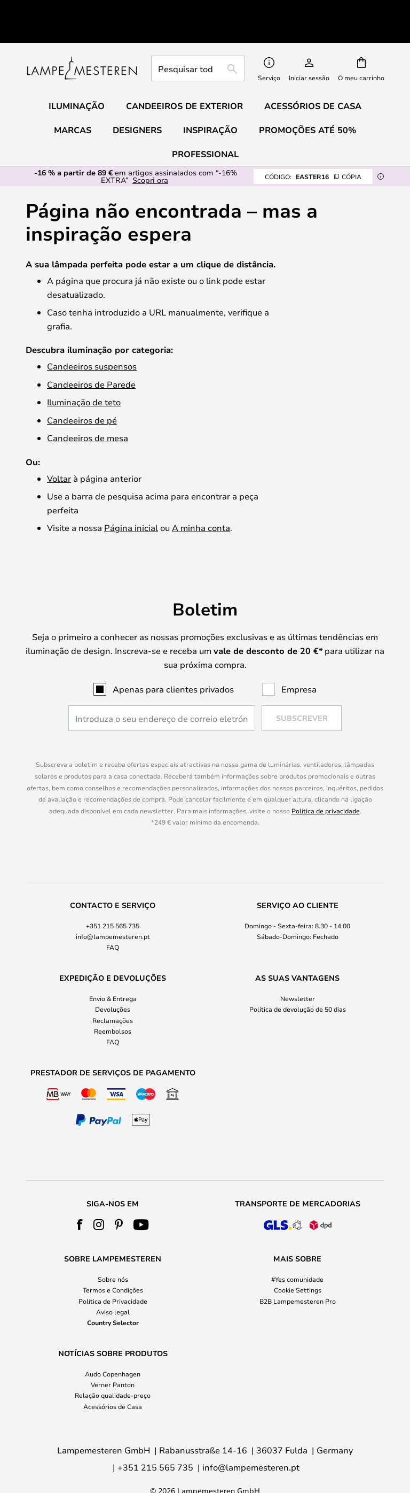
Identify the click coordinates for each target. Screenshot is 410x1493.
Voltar (59, 453)
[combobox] (198, 44)
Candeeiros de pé (82, 395)
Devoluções (112, 985)
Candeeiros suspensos (92, 341)
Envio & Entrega (113, 973)
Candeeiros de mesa (87, 413)
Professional (205, 129)
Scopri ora (150, 155)
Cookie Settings (297, 1265)
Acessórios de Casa (112, 1381)
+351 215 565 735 (112, 901)
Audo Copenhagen (112, 1349)
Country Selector (113, 1298)
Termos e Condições (113, 1265)
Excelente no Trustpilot (108, 9)
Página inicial (131, 503)
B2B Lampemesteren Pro (297, 1276)
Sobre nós (113, 1255)
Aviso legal (113, 1287)
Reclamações (112, 995)
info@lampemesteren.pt (113, 911)
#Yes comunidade (297, 1255)
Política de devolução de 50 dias (297, 985)
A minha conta (201, 503)
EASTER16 (313, 152)
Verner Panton (113, 1360)
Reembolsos (112, 1006)
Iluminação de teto (84, 377)
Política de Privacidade (112, 1276)
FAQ (112, 922)
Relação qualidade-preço (113, 1371)
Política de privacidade (325, 786)
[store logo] (82, 44)
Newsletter (297, 973)
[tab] (113, 902)
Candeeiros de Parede (91, 359)
